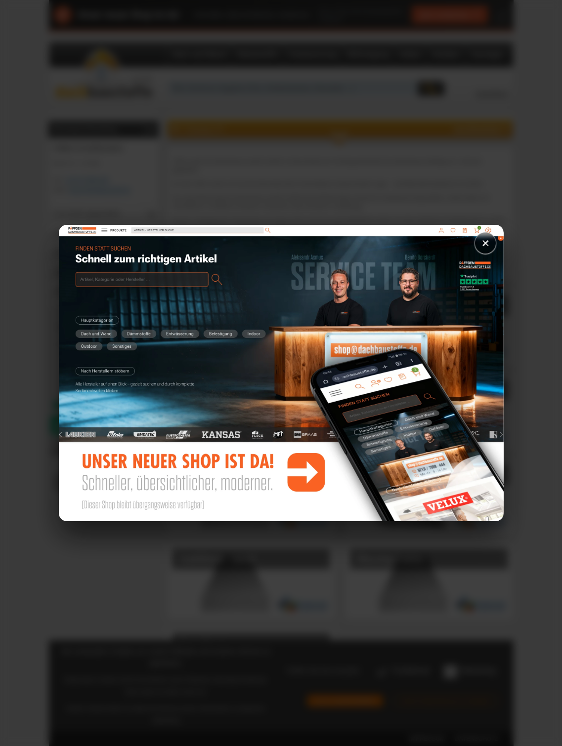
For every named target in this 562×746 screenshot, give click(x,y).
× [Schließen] (485, 242)
